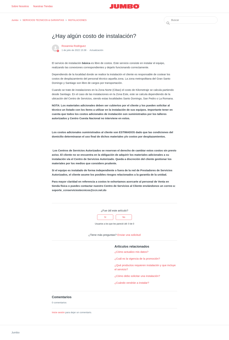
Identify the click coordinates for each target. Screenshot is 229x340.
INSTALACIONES (77, 20)
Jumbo (14, 20)
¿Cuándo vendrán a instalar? (131, 282)
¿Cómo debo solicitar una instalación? (137, 275)
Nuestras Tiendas (43, 6)
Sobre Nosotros (20, 6)
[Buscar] (191, 20)
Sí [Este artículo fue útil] (105, 217)
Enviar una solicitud (129, 234)
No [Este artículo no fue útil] (123, 217)
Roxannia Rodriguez (74, 45)
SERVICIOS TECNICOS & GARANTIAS (43, 20)
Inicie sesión (58, 312)
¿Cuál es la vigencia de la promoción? (137, 258)
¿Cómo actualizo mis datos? (131, 251)
